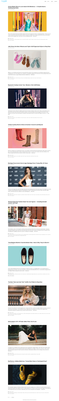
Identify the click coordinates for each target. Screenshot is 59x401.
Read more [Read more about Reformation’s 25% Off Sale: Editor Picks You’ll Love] (10, 350)
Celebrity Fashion (19, 392)
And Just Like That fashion (12, 313)
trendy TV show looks (18, 314)
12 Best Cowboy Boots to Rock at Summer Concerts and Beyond (25, 124)
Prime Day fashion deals (16, 235)
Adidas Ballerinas (11, 392)
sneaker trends (38, 392)
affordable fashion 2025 (12, 234)
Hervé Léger (33, 194)
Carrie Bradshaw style (20, 313)
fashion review (29, 194)
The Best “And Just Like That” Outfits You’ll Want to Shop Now (25, 282)
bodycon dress (15, 194)
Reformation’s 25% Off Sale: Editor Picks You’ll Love (22, 321)
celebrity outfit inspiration (26, 313)
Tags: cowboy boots (27, 156)
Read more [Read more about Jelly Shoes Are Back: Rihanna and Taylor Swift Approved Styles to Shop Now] (33, 74)
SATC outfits (39, 313)
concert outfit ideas (18, 117)
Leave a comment (11, 40)
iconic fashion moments (34, 313)
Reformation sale (19, 354)
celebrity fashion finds (32, 234)
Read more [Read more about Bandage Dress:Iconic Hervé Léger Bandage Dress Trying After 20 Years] (32, 191)
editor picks (10, 354)
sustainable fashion (33, 354)
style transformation (42, 194)
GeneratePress (34, 399)
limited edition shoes (33, 392)
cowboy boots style (23, 117)
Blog (49, 1)
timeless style (48, 194)
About (52, 1)
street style (42, 392)
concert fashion (11, 156)
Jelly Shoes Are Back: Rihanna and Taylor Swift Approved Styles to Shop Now (29, 46)
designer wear (20, 194)
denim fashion (35, 117)
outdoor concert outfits (17, 156)
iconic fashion (37, 194)
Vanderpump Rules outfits (43, 39)
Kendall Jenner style (44, 234)
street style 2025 (47, 313)
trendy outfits (38, 354)
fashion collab (24, 392)
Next (13, 397)
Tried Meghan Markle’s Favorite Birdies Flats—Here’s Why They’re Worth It (28, 242)
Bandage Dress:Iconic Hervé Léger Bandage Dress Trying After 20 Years (28, 163)
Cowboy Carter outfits (29, 117)
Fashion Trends (11, 38)
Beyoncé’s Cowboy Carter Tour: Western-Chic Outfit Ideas (24, 85)
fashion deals (14, 354)
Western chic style (39, 117)
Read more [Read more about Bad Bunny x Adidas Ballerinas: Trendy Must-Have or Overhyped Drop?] (43, 389)
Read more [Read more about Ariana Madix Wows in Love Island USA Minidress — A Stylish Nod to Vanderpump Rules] (35, 36)
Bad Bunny (15, 392)
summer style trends (37, 39)
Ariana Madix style (11, 39)
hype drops (28, 392)
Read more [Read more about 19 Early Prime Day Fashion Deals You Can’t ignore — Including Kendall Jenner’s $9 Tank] (36, 231)
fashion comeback (24, 194)
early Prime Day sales (38, 234)
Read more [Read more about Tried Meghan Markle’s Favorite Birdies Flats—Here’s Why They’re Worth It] (27, 270)
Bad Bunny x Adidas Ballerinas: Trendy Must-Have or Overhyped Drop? (27, 361)
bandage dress (11, 194)
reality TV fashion (31, 39)
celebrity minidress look (17, 39)
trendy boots (32, 156)
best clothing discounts (25, 234)
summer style (22, 156)
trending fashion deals (23, 235)
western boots (36, 156)
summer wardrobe (27, 354)
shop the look (43, 313)
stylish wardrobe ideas (11, 314)
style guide (23, 354)
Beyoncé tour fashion (12, 117)
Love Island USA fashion (25, 39)
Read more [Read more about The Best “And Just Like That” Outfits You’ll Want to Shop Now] (35, 310)
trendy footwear (46, 392)
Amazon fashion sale (19, 234)
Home (45, 1)
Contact (55, 1)
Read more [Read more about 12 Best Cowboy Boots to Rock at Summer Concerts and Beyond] (33, 152)
